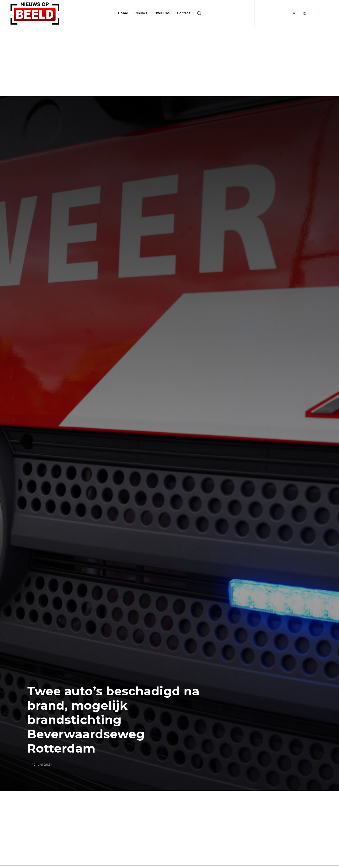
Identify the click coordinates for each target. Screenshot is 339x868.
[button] (199, 13)
